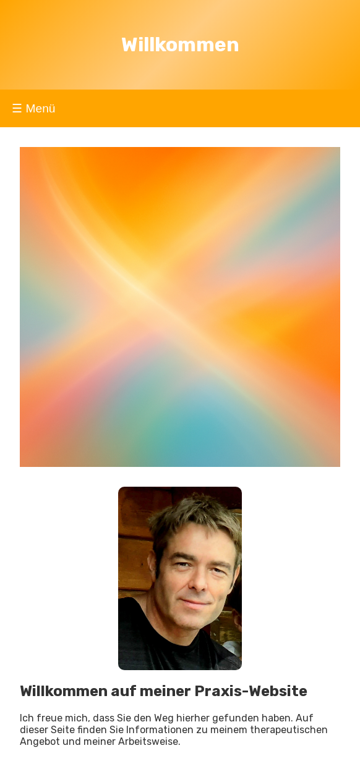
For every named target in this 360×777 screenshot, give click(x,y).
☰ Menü (33, 108)
